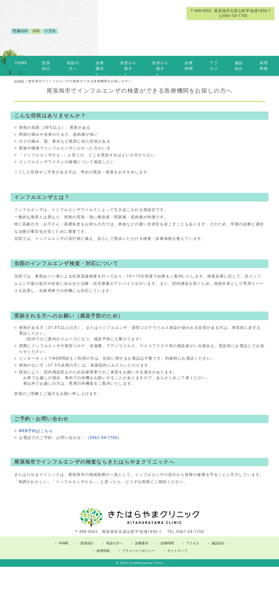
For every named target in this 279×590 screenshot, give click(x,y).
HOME (37, 62)
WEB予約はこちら (36, 423)
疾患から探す (125, 62)
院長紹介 (55, 62)
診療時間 (178, 62)
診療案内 (100, 62)
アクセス (199, 62)
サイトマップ (177, 544)
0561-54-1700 (104, 430)
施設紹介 (219, 62)
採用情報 (239, 62)
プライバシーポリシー (138, 544)
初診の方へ (78, 62)
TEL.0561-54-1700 (185, 524)
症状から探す (153, 62)
